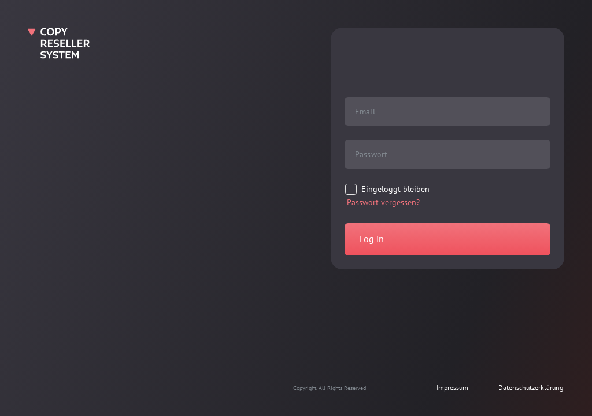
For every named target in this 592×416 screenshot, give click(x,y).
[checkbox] (387, 189)
